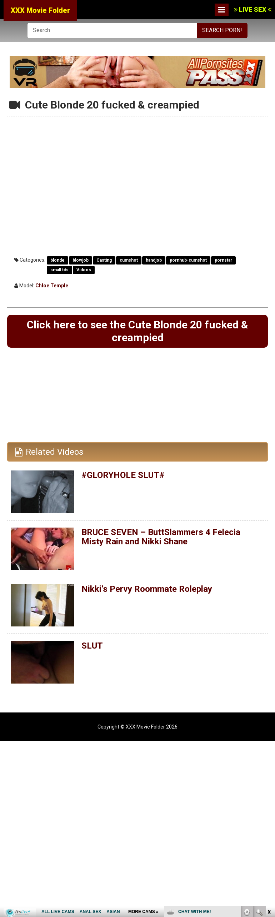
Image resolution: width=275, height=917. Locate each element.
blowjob (80, 260)
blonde (57, 260)
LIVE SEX (252, 9)
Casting (104, 260)
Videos (83, 269)
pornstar (223, 260)
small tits (59, 269)
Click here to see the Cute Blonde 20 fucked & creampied (137, 331)
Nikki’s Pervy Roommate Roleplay (146, 589)
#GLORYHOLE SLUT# (123, 475)
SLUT (92, 646)
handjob (154, 260)
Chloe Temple (51, 285)
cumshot (129, 260)
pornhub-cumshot (188, 260)
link (268, 805)
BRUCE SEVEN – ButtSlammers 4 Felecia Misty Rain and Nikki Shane (160, 536)
